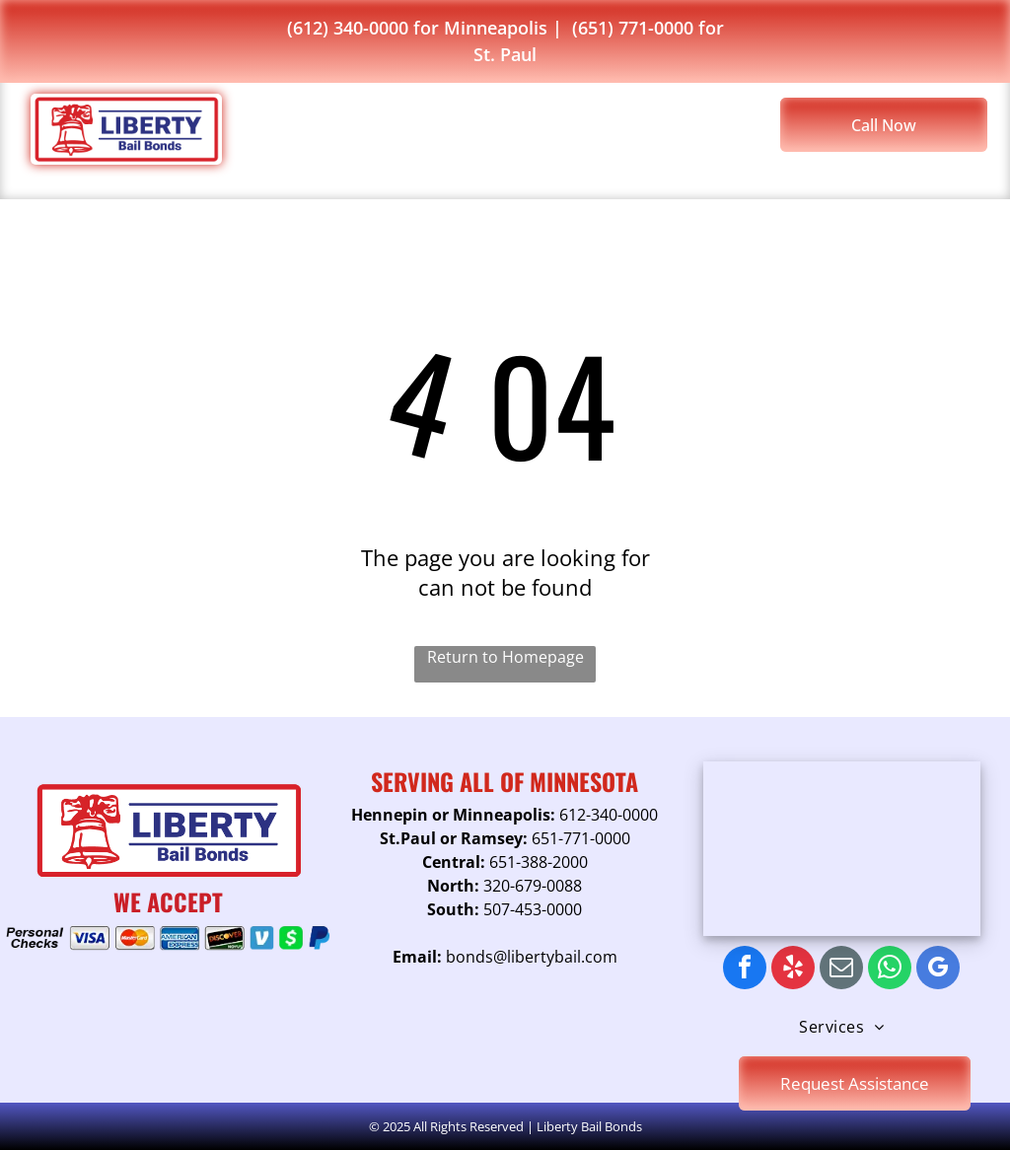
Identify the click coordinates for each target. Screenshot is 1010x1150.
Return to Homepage (505, 657)
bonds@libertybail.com (531, 957)
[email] (841, 970)
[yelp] (793, 970)
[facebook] (744, 970)
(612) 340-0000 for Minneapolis (417, 27)
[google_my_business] (938, 970)
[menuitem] (405, 130)
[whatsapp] (889, 970)
